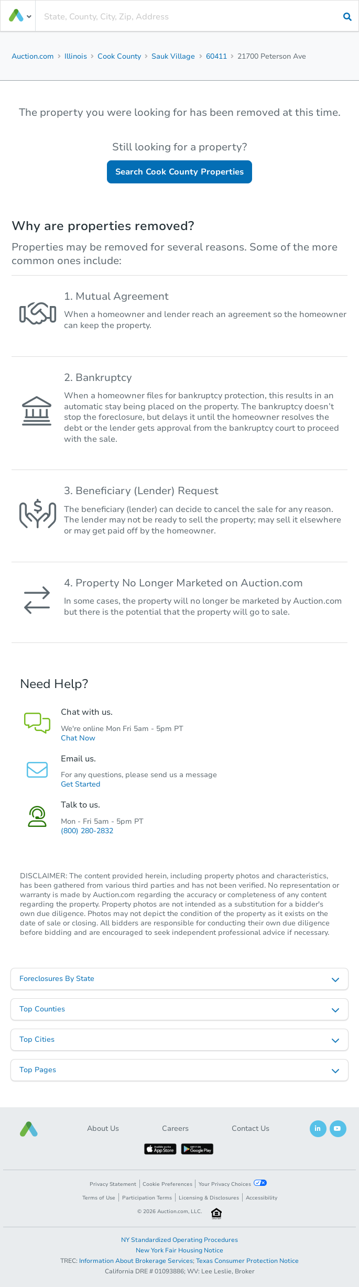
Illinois (75, 56)
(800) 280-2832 (87, 831)
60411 (216, 56)
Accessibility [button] (261, 1198)
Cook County (119, 56)
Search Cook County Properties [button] (179, 172)
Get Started (81, 784)
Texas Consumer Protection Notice (247, 1261)
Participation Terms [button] (147, 1198)
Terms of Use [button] (98, 1198)
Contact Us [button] (250, 1128)
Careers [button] (175, 1128)
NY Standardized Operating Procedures (179, 1240)
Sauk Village (173, 56)
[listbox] (179, 978)
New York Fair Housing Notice (179, 1250)
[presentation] (197, 17)
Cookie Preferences (167, 1184)
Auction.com (33, 56)
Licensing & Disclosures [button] (209, 1198)
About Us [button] (103, 1128)
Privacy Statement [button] (113, 1184)
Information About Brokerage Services (136, 1261)
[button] (28, 1129)
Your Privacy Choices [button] (233, 1184)
